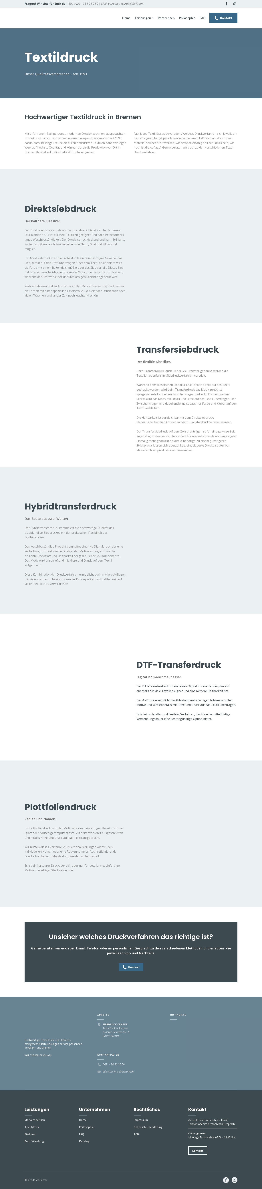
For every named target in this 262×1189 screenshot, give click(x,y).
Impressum (141, 1120)
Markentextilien (35, 1120)
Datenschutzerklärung (148, 1127)
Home (126, 18)
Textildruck (32, 1127)
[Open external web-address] (130, 1180)
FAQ (203, 18)
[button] (226, 4)
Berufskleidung (34, 1141)
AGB (136, 1134)
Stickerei (30, 1134)
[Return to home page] (48, 18)
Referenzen (166, 18)
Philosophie (187, 18)
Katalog (84, 1141)
